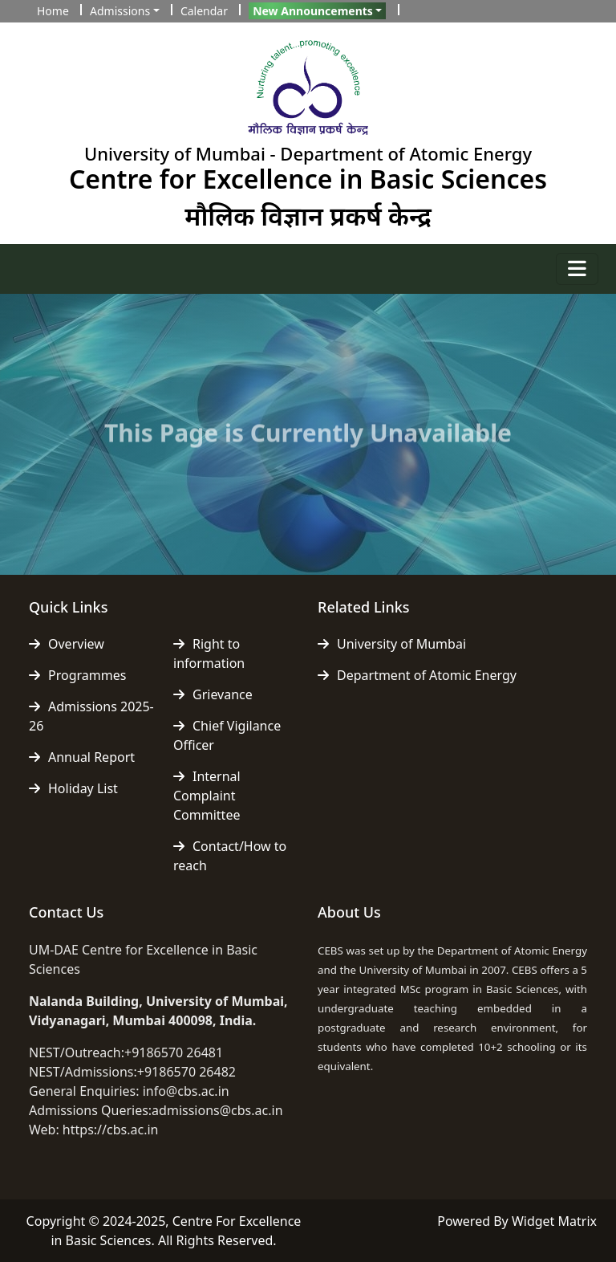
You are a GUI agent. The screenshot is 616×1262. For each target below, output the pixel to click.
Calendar (204, 10)
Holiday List (73, 788)
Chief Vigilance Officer (227, 735)
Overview (66, 644)
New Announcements (313, 10)
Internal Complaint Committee (207, 795)
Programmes (77, 675)
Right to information (209, 653)
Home (53, 10)
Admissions (120, 10)
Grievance (213, 694)
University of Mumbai (392, 644)
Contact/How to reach (229, 855)
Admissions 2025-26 (91, 716)
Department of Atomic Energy (417, 675)
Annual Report (82, 757)
